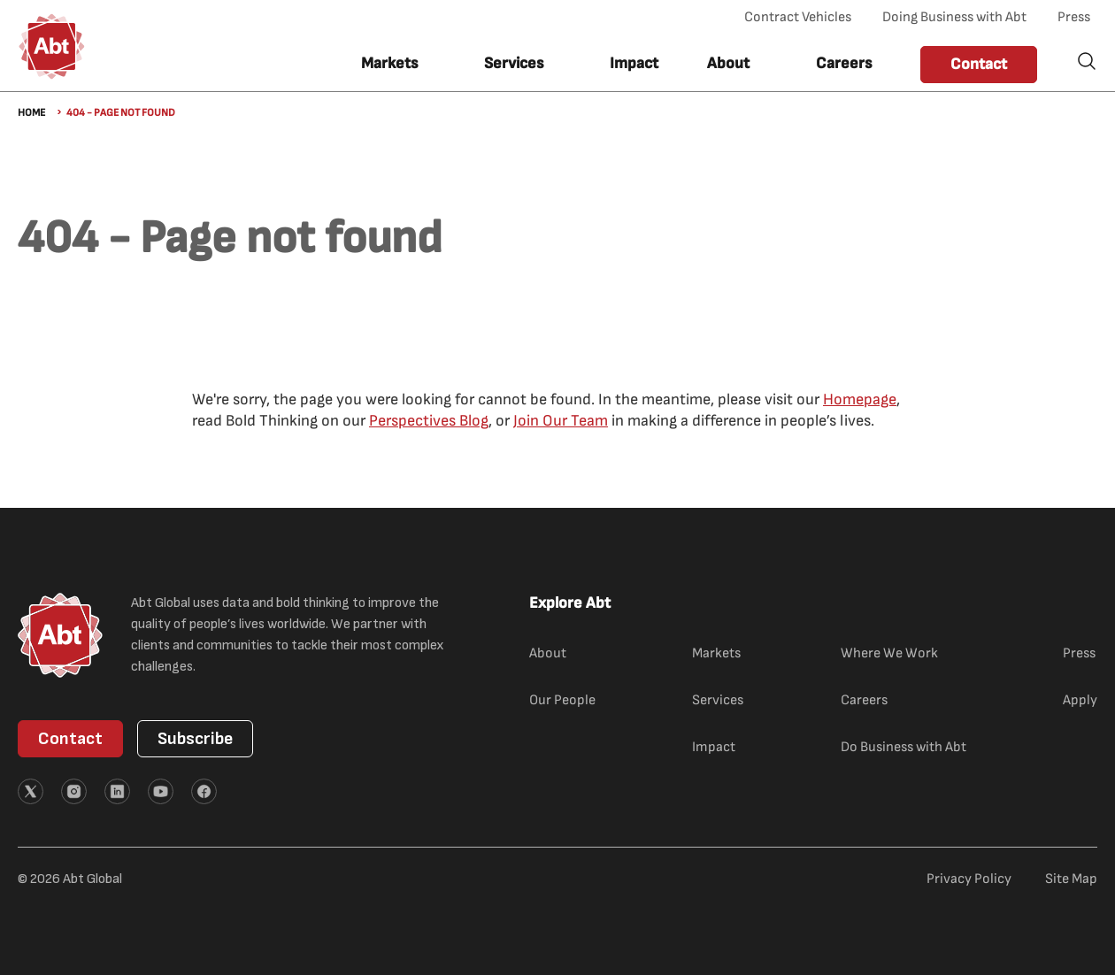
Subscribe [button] (195, 738)
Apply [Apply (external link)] (1080, 700)
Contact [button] (978, 64)
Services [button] (513, 63)
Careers (844, 63)
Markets (716, 653)
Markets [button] (389, 63)
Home (31, 112)
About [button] (728, 63)
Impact (634, 63)
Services (717, 700)
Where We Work (889, 653)
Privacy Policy (969, 879)
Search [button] (1086, 61)
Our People (562, 700)
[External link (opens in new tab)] (30, 791)
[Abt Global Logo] (52, 46)
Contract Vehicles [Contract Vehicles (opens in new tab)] (797, 17)
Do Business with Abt (903, 747)
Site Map (1071, 879)
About (547, 653)
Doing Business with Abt (954, 17)
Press (1073, 17)
